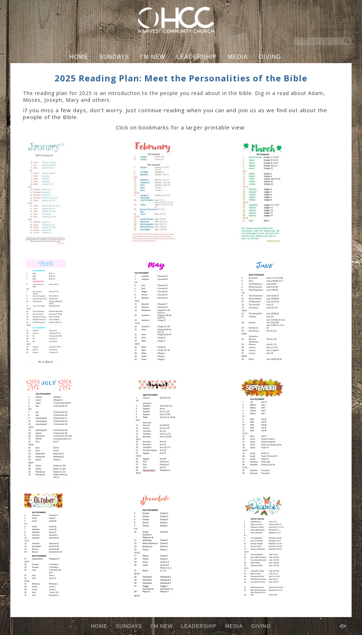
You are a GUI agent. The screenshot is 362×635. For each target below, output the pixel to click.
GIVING (270, 57)
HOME (78, 57)
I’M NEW (153, 57)
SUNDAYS (114, 57)
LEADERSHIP (197, 57)
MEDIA (238, 57)
